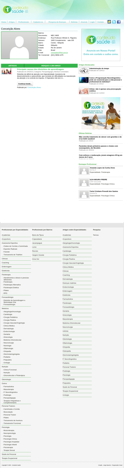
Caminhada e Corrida (12, 409)
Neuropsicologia (10, 433)
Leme (34, 247)
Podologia (7, 395)
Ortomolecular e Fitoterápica (14, 375)
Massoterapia (9, 389)
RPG (5, 293)
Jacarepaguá (37, 243)
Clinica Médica (9, 326)
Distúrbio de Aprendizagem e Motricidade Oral (14, 301)
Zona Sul (35, 259)
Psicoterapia (8, 447)
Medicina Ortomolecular (12, 340)
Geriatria (7, 334)
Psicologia (7, 436)
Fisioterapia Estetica (11, 288)
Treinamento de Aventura (13, 420)
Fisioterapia (8, 282)
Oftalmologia (8, 348)
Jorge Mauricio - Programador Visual (112, 465)
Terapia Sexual (9, 450)
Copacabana (37, 239)
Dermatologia (9, 329)
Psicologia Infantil (10, 445)
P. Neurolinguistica (10, 392)
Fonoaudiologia (9, 304)
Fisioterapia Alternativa (12, 285)
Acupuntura (6, 239)
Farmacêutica (9, 386)
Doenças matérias (69, 283)
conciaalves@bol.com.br (59, 53)
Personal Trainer (10, 415)
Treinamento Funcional (12, 423)
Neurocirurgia (9, 343)
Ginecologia (8, 337)
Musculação (8, 412)
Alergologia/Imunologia (12, 312)
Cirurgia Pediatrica (69, 255)
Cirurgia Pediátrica (10, 317)
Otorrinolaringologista (12, 354)
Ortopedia (7, 351)
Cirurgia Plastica (69, 259)
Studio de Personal (9, 454)
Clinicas (5, 259)
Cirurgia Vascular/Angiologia (14, 323)
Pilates (6, 290)
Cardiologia (8, 314)
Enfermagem (6, 267)
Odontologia (6, 379)
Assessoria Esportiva (70, 247)
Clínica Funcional (10, 370)
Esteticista (5, 271)
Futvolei (7, 252)
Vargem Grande (38, 255)
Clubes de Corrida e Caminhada (16, 246)
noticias (65, 331)
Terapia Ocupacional (9, 458)
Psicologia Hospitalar (11, 442)
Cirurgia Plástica (10, 320)
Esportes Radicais (10, 249)
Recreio (35, 251)
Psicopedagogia (10, 398)
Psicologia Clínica (10, 439)
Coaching (5, 263)
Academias (6, 235)
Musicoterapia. (9, 430)
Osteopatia (67, 351)
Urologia (7, 363)
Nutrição (7, 373)
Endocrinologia (9, 331)
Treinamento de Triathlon (13, 255)
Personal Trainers (69, 367)
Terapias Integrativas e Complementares (12, 402)
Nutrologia (7, 346)
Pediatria (7, 357)
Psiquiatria (8, 360)
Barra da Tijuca (37, 235)
